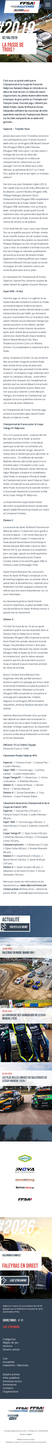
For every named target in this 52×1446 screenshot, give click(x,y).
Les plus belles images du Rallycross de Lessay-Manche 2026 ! (24, 1079)
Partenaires (10, 1384)
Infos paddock (11, 1377)
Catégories (9, 1339)
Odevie (17, 1442)
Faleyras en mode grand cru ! (18, 953)
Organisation (10, 1391)
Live (5, 1358)
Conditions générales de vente (15, 1431)
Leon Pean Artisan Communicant (34, 1442)
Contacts (8, 1388)
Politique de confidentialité (38, 1431)
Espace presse (11, 1374)
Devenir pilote (11, 1349)
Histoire (7, 1346)
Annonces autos (12, 1381)
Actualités (9, 1362)
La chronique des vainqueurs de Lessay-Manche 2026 (24, 1016)
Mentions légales (26, 1434)
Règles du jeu (10, 1342)
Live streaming (11, 1327)
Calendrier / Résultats (15, 1365)
